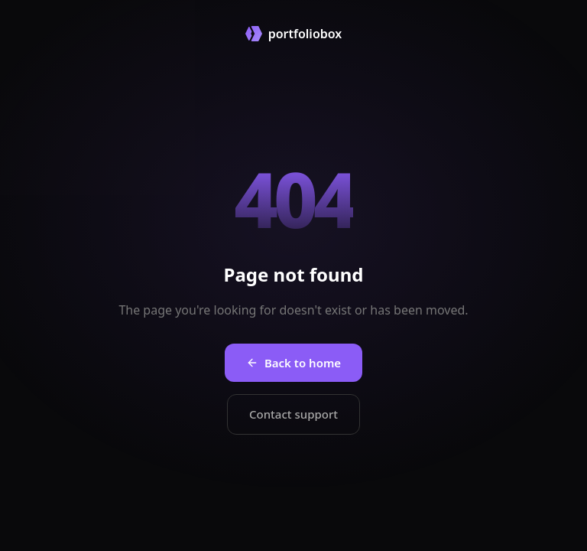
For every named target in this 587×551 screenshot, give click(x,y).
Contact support (293, 414)
